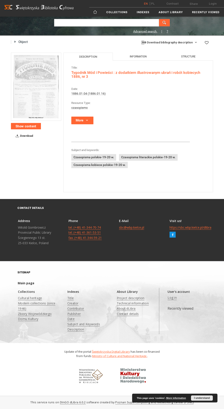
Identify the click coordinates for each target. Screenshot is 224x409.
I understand (202, 398)
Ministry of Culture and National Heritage (119, 356)
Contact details (128, 314)
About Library (171, 12)
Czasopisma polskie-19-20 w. (94, 157)
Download (23, 135)
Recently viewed (205, 12)
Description (75, 329)
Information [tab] (138, 56)
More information (176, 398)
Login (213, 3)
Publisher (74, 314)
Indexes (143, 12)
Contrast (172, 3)
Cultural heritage (30, 298)
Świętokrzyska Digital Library (111, 352)
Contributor (75, 308)
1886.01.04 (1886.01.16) (88, 93)
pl (153, 3)
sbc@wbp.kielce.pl (131, 227)
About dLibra (126, 308)
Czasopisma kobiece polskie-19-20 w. (100, 165)
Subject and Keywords (83, 324)
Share (194, 3)
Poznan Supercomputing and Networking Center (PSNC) (154, 402)
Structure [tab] (188, 56)
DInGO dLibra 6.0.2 (73, 402)
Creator (73, 303)
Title (70, 298)
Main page (26, 283)
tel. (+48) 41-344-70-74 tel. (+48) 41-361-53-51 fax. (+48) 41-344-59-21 (85, 232)
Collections (117, 12)
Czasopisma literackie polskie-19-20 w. (148, 157)
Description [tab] (88, 56)
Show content (26, 126)
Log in (172, 297)
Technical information (133, 303)
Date (71, 319)
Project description (131, 298)
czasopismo (79, 107)
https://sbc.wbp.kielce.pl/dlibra (190, 227)
